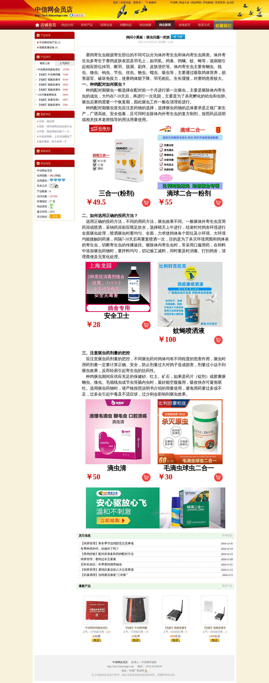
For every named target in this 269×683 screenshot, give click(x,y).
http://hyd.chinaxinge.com (51, 15)
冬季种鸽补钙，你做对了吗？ (100, 548)
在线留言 (184, 24)
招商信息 (106, 24)
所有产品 (87, 24)
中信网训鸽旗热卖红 (96, 627)
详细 (57, 175)
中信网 (174, 2)
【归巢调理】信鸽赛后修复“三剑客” (104, 575)
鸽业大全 (184, 2)
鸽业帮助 (196, 2)
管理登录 (220, 2)
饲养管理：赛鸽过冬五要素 (98, 559)
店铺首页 (45, 25)
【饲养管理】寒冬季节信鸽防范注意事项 (107, 543)
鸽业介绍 (67, 24)
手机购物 (208, 2)
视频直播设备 (46, 47)
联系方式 (204, 24)
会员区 (230, 2)
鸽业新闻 (165, 24)
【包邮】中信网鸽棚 (135, 627)
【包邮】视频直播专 (175, 627)
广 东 (52, 201)
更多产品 (227, 585)
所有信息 (227, 535)
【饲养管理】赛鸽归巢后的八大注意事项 (107, 569)
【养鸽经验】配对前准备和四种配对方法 (107, 554)
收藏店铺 (223, 25)
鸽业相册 (145, 24)
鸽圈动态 (126, 24)
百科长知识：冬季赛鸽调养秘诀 (101, 564)
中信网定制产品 (48, 42)
